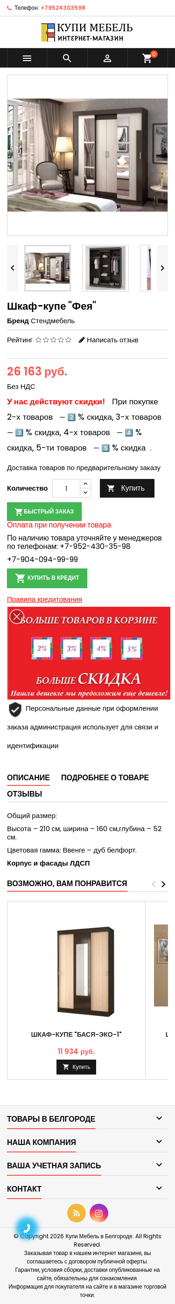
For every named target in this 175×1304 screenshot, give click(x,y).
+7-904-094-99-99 (42, 559)
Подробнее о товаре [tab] (105, 777)
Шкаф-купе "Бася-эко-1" (76, 1034)
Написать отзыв (112, 340)
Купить (126, 488)
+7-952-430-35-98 (95, 546)
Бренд (18, 321)
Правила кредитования (44, 599)
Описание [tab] (28, 777)
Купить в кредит (47, 578)
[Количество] (66, 488)
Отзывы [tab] (24, 794)
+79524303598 (63, 8)
